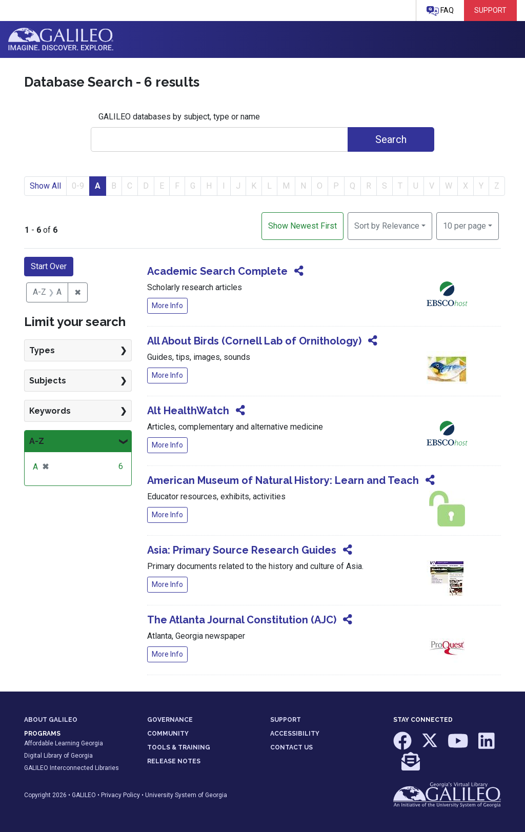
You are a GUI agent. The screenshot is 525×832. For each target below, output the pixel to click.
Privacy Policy (120, 795)
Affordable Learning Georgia (63, 743)
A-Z (36, 441)
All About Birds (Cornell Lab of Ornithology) (254, 341)
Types (42, 350)
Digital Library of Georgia (58, 755)
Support (490, 10)
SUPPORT (285, 719)
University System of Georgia (186, 795)
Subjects (47, 380)
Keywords (50, 411)
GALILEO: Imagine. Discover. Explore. (60, 39)
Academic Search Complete (217, 271)
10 (464, 225)
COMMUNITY (168, 733)
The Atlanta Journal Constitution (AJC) (241, 620)
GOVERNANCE (170, 719)
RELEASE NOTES (173, 761)
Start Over (49, 266)
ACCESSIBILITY (294, 733)
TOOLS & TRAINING (178, 747)
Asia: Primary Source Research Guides (241, 550)
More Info (167, 305)
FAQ (440, 11)
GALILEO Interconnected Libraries (71, 768)
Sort (386, 226)
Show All (45, 186)
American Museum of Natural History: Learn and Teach (283, 480)
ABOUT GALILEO (50, 719)
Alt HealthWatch (188, 410)
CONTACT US (291, 747)
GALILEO (84, 795)
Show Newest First (302, 226)
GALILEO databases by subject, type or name (179, 116)
